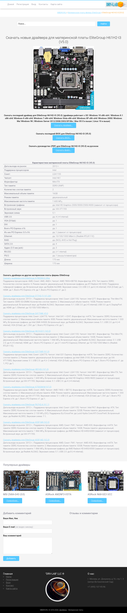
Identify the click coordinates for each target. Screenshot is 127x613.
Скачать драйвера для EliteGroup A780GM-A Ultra (26, 278)
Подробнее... (12, 500)
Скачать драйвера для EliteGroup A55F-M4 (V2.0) (26, 422)
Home (8, 576)
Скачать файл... (63, 150)
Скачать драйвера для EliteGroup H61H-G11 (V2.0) (27, 331)
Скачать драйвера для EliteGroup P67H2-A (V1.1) (26, 404)
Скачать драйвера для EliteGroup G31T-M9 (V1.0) (26, 351)
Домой (10, 4)
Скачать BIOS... (63, 137)
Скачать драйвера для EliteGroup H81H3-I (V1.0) (26, 369)
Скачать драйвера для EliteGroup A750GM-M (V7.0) (27, 386)
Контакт (10, 585)
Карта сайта (56, 4)
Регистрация (23, 4)
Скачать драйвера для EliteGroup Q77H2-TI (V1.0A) (27, 295)
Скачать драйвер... (64, 125)
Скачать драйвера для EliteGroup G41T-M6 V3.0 (25, 313)
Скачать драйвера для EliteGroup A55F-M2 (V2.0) (26, 439)
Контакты (43, 4)
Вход (33, 4)
